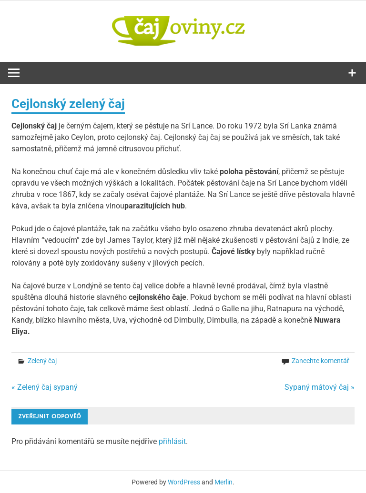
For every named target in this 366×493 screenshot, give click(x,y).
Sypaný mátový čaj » (320, 387)
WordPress (184, 482)
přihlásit (172, 441)
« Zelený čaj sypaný (44, 387)
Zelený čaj (42, 361)
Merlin (223, 482)
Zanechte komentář (320, 361)
